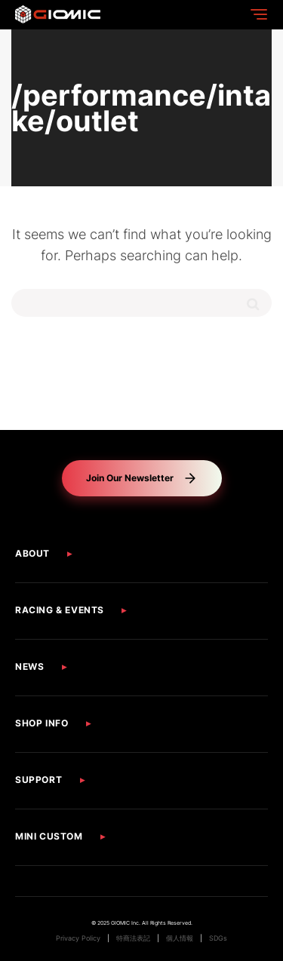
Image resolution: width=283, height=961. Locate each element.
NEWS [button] (29, 666)
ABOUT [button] (32, 553)
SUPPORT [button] (38, 779)
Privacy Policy (78, 938)
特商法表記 (133, 938)
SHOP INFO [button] (41, 723)
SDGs (218, 938)
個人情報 (179, 938)
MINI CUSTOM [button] (49, 836)
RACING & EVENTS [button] (59, 610)
